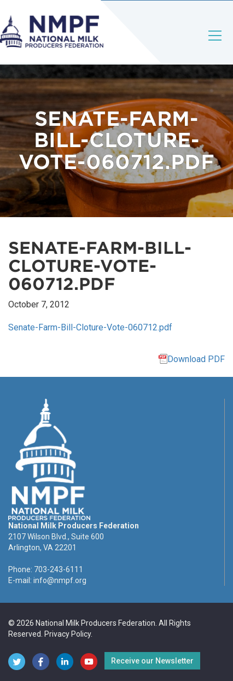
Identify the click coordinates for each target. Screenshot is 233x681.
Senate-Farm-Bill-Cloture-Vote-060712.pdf (90, 327)
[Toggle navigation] (215, 45)
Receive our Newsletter (152, 660)
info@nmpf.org (59, 580)
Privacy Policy (67, 634)
